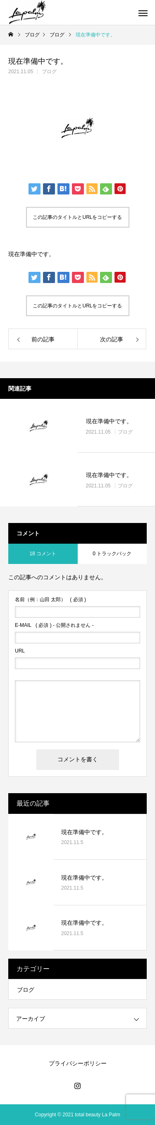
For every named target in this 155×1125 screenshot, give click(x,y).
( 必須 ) (50, 599)
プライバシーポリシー (78, 1063)
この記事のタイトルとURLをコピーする (77, 217)
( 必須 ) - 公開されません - (54, 625)
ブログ (49, 71)
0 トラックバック (112, 554)
